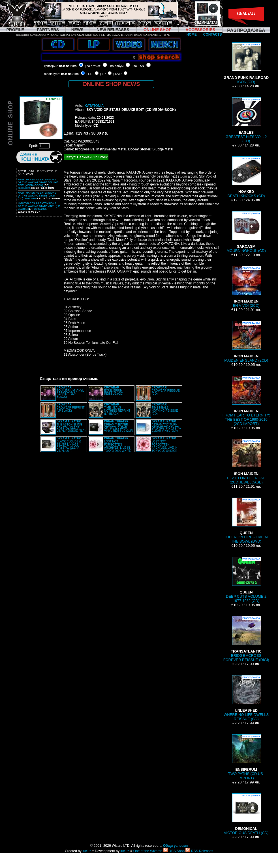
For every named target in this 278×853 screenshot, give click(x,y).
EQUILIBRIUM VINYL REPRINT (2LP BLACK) (70, 392)
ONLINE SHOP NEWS (111, 84)
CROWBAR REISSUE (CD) (166, 390)
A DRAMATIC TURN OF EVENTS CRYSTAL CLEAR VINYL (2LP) (166, 426)
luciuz (86, 851)
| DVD (117, 73)
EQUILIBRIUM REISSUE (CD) (113, 390)
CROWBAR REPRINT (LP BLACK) (71, 407)
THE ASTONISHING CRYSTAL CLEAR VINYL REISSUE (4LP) (71, 426)
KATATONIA (94, 106)
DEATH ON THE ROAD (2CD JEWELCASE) (246, 461)
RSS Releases (199, 851)
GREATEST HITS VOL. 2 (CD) (246, 120)
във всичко (67, 66)
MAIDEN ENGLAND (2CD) (246, 341)
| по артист (92, 66)
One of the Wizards (147, 851)
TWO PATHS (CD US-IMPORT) (246, 757)
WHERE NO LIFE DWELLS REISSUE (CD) (246, 698)
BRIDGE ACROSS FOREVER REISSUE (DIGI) (246, 639)
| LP (103, 73)
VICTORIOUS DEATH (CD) (246, 814)
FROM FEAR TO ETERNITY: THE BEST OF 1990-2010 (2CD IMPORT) (246, 401)
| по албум (116, 66)
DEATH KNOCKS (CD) (246, 177)
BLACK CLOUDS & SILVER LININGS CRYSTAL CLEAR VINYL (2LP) (69, 444)
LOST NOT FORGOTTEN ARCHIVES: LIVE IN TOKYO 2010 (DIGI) (165, 444)
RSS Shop (174, 851)
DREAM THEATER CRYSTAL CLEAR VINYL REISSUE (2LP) (118, 426)
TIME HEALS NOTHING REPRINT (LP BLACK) (117, 409)
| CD (89, 73)
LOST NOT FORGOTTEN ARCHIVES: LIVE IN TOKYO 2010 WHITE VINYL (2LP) (110, 446)
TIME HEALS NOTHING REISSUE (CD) (165, 409)
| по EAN (138, 66)
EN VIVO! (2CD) (246, 287)
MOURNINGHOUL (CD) (246, 232)
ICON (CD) (246, 63)
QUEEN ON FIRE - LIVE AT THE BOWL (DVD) (246, 520)
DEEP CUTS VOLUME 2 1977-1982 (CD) (246, 580)
